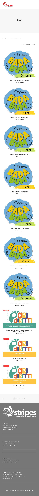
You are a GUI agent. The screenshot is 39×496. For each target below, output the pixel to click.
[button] (35, 4)
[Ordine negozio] (28, 44)
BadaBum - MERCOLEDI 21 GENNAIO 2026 (19, 155)
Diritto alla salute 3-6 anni (19, 359)
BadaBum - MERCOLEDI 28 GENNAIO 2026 (19, 80)
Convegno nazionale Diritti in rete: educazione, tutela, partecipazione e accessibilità (19, 330)
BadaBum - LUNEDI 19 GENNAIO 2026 (19, 192)
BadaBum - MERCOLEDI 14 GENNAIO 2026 (19, 229)
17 (24, 399)
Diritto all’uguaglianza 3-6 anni (19, 386)
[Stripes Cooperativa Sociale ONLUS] (8, 4)
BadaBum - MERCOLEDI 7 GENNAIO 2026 (19, 303)
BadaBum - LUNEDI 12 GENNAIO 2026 (19, 266)
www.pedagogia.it (9, 478)
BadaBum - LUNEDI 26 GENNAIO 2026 (19, 117)
